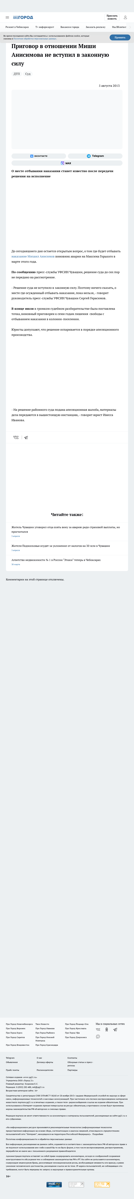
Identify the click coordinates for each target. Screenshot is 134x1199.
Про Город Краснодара (47, 1045)
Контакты (72, 1058)
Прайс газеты (12, 1070)
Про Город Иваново (45, 1028)
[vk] (16, 437)
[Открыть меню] (7, 17)
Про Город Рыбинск (45, 1032)
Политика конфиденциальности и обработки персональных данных (39, 1139)
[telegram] (27, 437)
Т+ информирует (45, 27)
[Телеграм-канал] (95, 156)
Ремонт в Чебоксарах (17, 27)
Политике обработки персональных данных (35, 38)
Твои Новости (42, 1024)
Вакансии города (70, 27)
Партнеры (72, 1070)
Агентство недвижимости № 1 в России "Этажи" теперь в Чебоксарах (67, 562)
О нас (39, 1058)
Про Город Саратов (15, 1037)
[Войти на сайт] (125, 17)
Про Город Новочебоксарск (19, 1024)
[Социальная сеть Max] (67, 163)
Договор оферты (45, 1062)
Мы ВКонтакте (120, 27)
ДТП (17, 74)
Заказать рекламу (95, 27)
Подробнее (97, 1134)
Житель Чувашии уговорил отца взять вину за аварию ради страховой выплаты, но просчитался (67, 531)
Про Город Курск (14, 1032)
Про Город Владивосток (17, 1045)
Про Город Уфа (72, 1032)
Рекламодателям (45, 1070)
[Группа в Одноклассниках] (106, 1029)
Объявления (12, 1062)
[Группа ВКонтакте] (38, 156)
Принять (120, 37)
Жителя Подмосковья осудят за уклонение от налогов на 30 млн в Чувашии (67, 548)
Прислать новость (112, 17)
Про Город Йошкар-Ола (76, 1024)
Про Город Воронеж (15, 1028)
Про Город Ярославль (75, 1028)
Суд (27, 74)
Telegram (10, 1058)
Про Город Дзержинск (76, 1037)
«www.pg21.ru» (30, 1077)
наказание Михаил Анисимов (33, 256)
